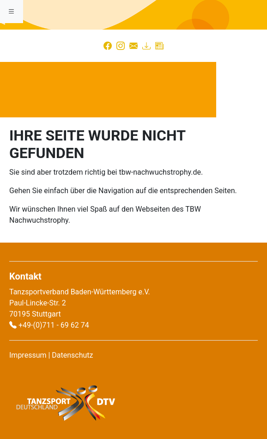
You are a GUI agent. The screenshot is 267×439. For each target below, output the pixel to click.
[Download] (146, 46)
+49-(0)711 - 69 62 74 (53, 325)
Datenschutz (72, 355)
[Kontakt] (133, 46)
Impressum (28, 355)
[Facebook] (107, 46)
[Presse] (159, 46)
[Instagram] (120, 46)
